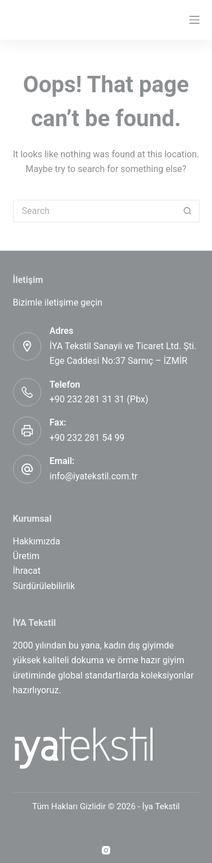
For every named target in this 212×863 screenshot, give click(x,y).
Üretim (26, 556)
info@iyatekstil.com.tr (94, 476)
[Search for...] (95, 211)
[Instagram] (106, 850)
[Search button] (187, 211)
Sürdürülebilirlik (44, 586)
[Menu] (194, 20)
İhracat (27, 570)
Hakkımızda (36, 541)
